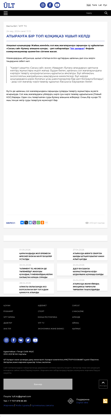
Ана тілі (7, 329)
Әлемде (76, 317)
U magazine (78, 311)
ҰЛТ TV (23, 26)
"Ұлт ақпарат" (77, 48)
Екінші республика (47, 317)
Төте (94, 5)
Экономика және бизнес (51, 329)
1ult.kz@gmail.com (21, 396)
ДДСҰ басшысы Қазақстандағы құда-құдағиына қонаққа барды (88, 271)
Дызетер (7, 323)
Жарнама (8, 405)
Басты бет (11, 26)
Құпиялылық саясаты (42, 405)
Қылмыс (76, 329)
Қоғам (6, 305)
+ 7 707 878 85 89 (17, 401)
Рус (105, 5)
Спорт (41, 311)
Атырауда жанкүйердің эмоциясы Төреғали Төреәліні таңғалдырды (86, 287)
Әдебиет (42, 305)
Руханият (8, 311)
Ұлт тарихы (9, 317)
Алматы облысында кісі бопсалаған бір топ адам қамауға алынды (33, 290)
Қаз (89, 5)
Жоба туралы (22, 405)
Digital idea (82, 402)
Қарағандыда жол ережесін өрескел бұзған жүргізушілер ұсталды (35, 256)
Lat (100, 5)
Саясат (76, 305)
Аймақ (75, 323)
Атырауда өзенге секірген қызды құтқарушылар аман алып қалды (88, 256)
